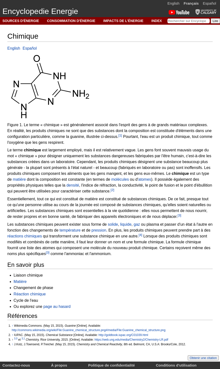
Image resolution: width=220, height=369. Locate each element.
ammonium (100, 254)
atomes (144, 179)
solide (113, 224)
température (69, 230)
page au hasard (56, 306)
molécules (120, 179)
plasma (152, 224)
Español (209, 3)
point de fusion (162, 185)
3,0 (15, 338)
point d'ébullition (198, 185)
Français (191, 3)
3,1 (23, 338)
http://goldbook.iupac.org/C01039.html (123, 335)
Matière (20, 282)
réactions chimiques (24, 236)
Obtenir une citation (203, 358)
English (173, 3)
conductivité (132, 185)
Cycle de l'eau (26, 300)
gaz (137, 224)
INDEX (156, 21)
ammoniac (75, 254)
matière (19, 179)
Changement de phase (33, 288)
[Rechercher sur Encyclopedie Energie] (188, 21)
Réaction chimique (30, 294)
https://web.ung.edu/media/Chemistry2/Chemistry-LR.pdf (131, 339)
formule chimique (149, 242)
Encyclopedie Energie (40, 11)
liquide (126, 224)
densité (72, 185)
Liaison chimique (28, 275)
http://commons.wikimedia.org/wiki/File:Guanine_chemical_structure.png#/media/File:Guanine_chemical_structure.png (88, 330)
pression (98, 230)
